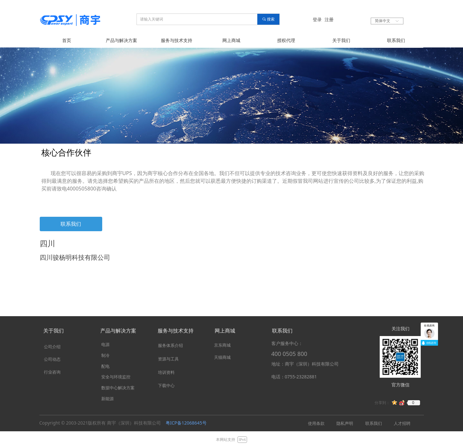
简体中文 (382, 21)
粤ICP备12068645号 (186, 423)
